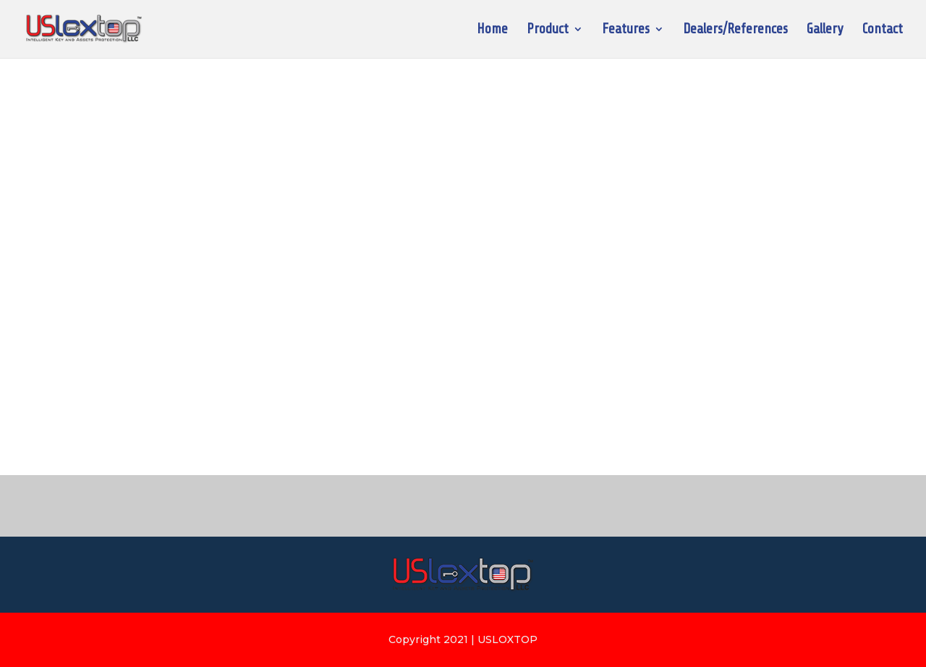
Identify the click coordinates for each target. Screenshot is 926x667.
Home (492, 30)
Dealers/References (735, 30)
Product (548, 30)
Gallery (825, 30)
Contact (882, 30)
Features (626, 30)
